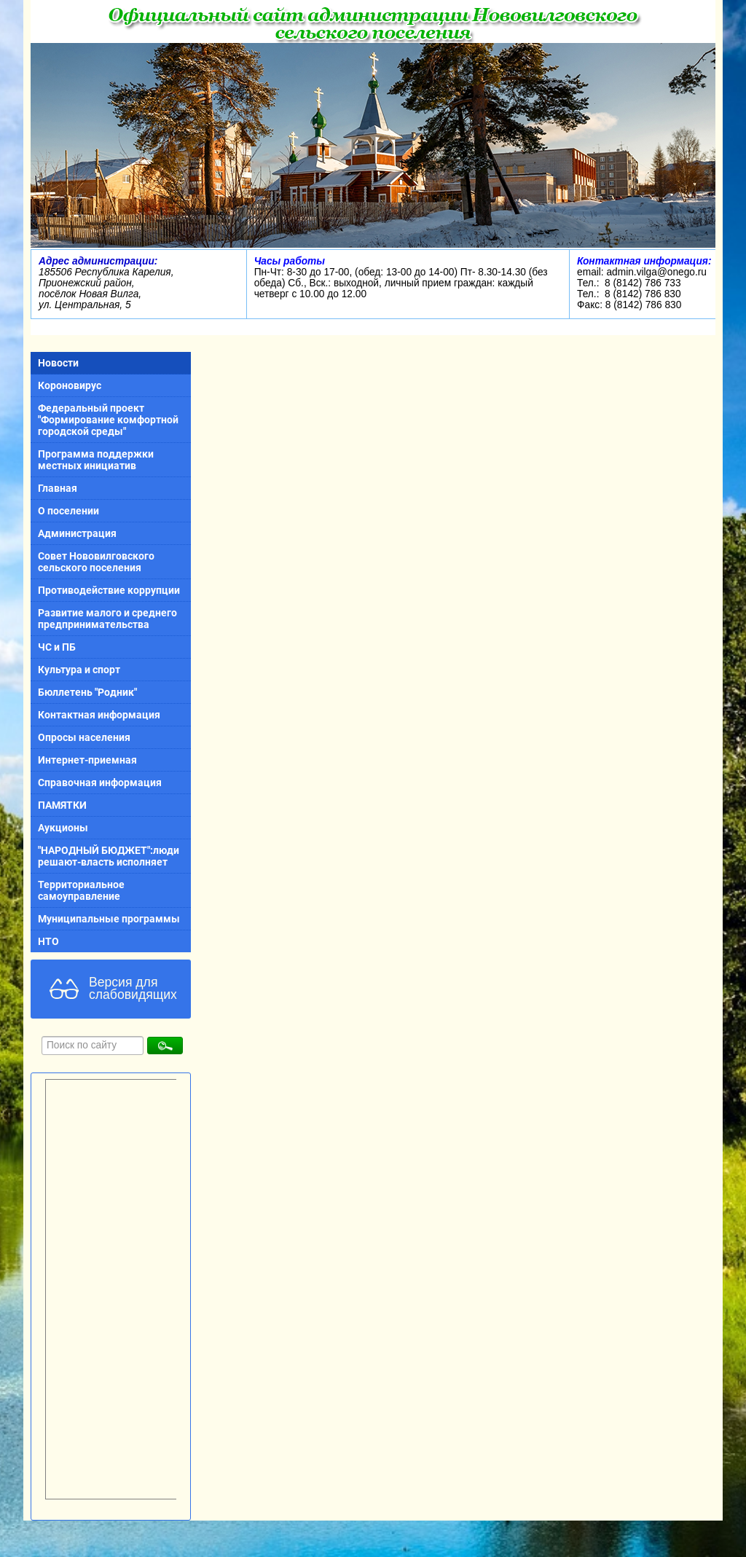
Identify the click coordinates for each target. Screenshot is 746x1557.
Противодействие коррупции (109, 590)
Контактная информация (99, 715)
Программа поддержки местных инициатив (96, 459)
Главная (57, 488)
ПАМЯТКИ (62, 805)
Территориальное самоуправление (81, 890)
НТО (48, 941)
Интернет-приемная (87, 760)
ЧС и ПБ (57, 647)
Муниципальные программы (109, 919)
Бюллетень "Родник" (87, 692)
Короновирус (69, 385)
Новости (58, 363)
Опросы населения (84, 737)
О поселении (68, 511)
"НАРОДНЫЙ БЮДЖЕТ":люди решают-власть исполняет (108, 856)
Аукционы (63, 828)
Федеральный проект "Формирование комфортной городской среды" (108, 419)
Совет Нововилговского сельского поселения (96, 561)
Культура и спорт (79, 669)
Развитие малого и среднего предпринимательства (107, 618)
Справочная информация (100, 782)
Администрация (77, 533)
